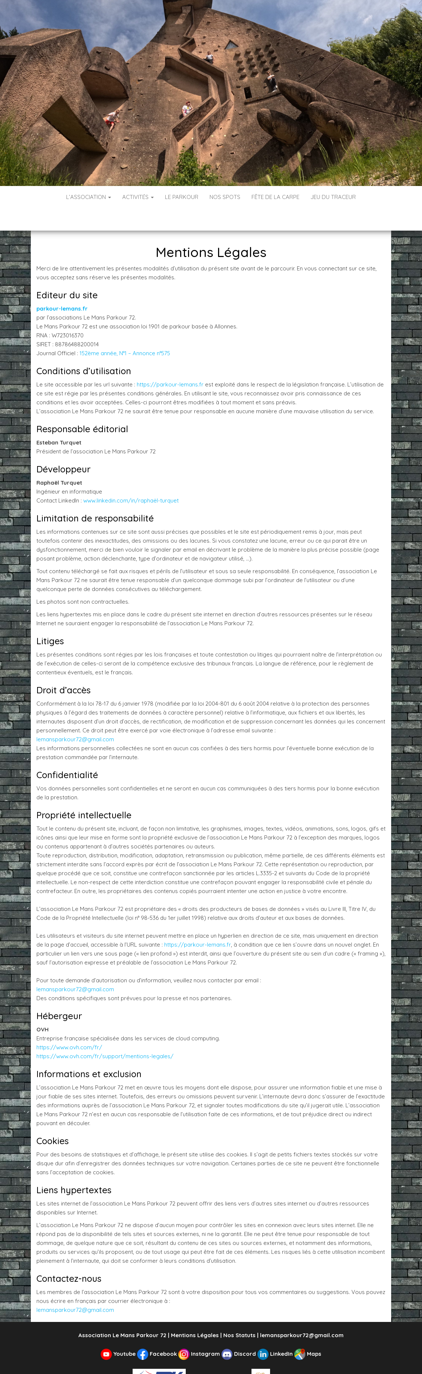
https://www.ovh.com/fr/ (69, 1024)
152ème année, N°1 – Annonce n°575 (124, 330)
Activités (138, 196)
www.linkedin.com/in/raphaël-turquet (131, 478)
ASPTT (270, 1355)
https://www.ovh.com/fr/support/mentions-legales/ (104, 1033)
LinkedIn (275, 1331)
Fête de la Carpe (275, 196)
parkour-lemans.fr (62, 286)
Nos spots (225, 196)
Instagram (199, 1331)
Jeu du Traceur (333, 196)
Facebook (157, 1331)
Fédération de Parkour (192, 1355)
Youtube (119, 1331)
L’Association (88, 196)
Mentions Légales (195, 1312)
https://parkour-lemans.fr (170, 362)
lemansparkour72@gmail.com (75, 716)
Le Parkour (181, 196)
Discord (239, 1331)
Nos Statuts (239, 1312)
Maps (307, 1331)
